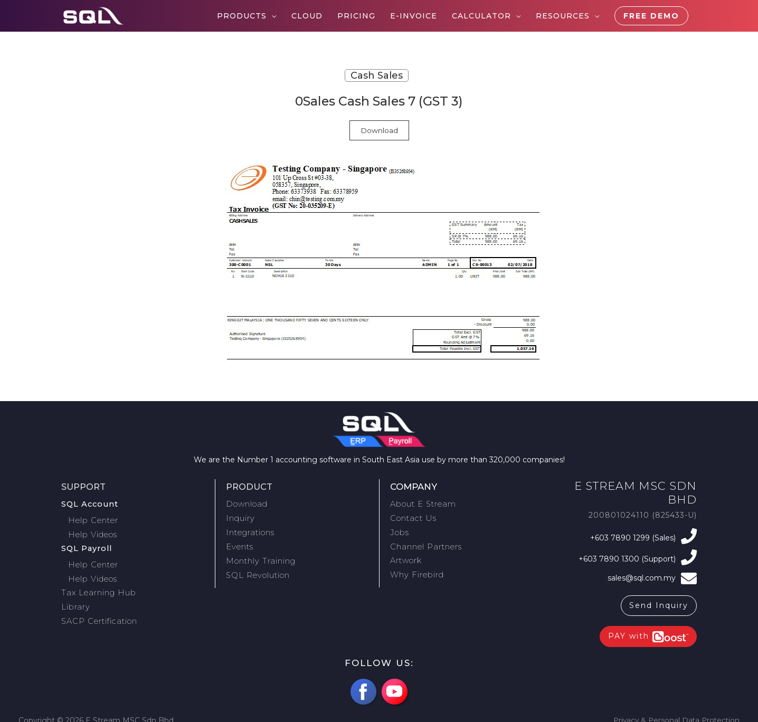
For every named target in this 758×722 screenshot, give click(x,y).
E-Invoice (413, 16)
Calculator (481, 16)
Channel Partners (424, 542)
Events (239, 542)
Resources (563, 16)
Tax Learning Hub (96, 585)
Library (75, 598)
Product (250, 486)
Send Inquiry (658, 600)
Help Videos (95, 531)
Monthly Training (259, 555)
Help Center (95, 518)
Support (84, 486)
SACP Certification (98, 610)
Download (379, 130)
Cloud (307, 16)
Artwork (406, 555)
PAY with (648, 631)
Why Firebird (415, 568)
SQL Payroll (86, 544)
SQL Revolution (257, 568)
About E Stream (422, 503)
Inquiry (240, 516)
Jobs (399, 529)
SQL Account (89, 503)
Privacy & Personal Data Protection (674, 715)
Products (242, 16)
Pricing (356, 16)
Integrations (249, 529)
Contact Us (411, 516)
